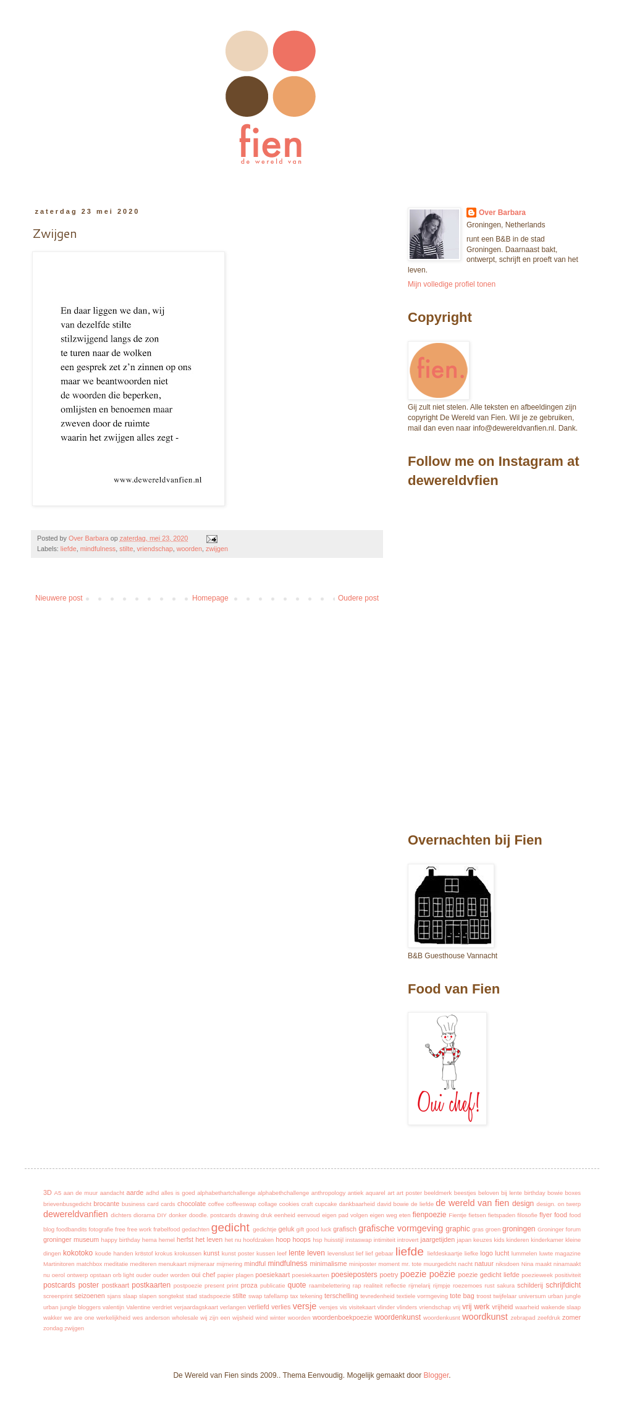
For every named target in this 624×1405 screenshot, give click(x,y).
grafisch (344, 1229)
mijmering (230, 1263)
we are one (79, 1317)
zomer (571, 1317)
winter (278, 1317)
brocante (106, 1203)
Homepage (210, 598)
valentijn (113, 1307)
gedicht (230, 1227)
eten (405, 1215)
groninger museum (71, 1239)
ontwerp (77, 1275)
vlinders (407, 1307)
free (120, 1229)
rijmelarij (419, 1285)
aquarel (376, 1192)
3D (47, 1192)
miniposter (362, 1263)
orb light (124, 1275)
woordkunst (485, 1317)
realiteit (373, 1285)
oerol (58, 1275)
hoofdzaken (258, 1239)
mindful (255, 1263)
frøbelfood (166, 1229)
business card (140, 1203)
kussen (265, 1253)
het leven (208, 1239)
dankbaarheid (357, 1203)
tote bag (462, 1295)
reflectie (395, 1285)
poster (88, 1285)
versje (304, 1306)
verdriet (162, 1307)
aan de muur (81, 1192)
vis (343, 1307)
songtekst (170, 1296)
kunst (211, 1253)
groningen (518, 1229)
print (232, 1285)
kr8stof (144, 1253)
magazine (568, 1253)
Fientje (457, 1215)
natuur (484, 1263)
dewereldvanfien (75, 1214)
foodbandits (71, 1229)
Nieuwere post (59, 598)
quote (296, 1285)
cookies (289, 1203)
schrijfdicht (563, 1285)
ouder (143, 1275)
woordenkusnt (441, 1317)
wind (262, 1317)
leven (316, 1253)
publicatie (272, 1285)
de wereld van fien (472, 1203)
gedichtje (264, 1229)
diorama (144, 1215)
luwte (546, 1253)
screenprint (57, 1296)
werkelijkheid (113, 1317)
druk (266, 1215)
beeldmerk (438, 1192)
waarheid (527, 1307)
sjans (113, 1296)
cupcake (326, 1203)
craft (307, 1203)
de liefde (422, 1203)
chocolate (191, 1203)
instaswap (358, 1239)
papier (225, 1275)
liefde (69, 548)
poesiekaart (272, 1274)
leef (282, 1253)
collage (267, 1203)
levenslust (340, 1253)
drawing (248, 1215)
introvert (408, 1239)
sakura (506, 1285)
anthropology (328, 1192)
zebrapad (522, 1317)
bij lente (511, 1192)
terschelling (341, 1295)
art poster (409, 1192)
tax (294, 1296)
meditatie (116, 1263)
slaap (130, 1296)
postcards (59, 1285)
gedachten (195, 1229)
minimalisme (328, 1263)
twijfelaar (504, 1296)
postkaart (115, 1285)
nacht (465, 1263)
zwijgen (217, 548)
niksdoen (507, 1263)
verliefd (258, 1306)
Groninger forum (559, 1229)
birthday (534, 1192)
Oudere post (358, 598)
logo (486, 1253)
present (214, 1285)
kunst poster (238, 1253)
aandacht (112, 1192)
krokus (163, 1253)
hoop (283, 1239)
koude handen (114, 1253)
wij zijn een (215, 1317)
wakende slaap (561, 1307)
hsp (317, 1239)
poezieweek (537, 1275)
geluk (286, 1229)
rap (357, 1285)
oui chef (203, 1274)
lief (359, 1253)
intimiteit (384, 1239)
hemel (167, 1239)
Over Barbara (502, 212)
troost (483, 1296)
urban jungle (564, 1296)
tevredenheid (377, 1296)
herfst (185, 1239)
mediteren (143, 1263)
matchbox (90, 1263)
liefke (471, 1253)
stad (191, 1296)
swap (255, 1296)
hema (149, 1239)
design (523, 1203)
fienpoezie (430, 1214)
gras (478, 1229)
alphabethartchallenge (226, 1192)
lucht (502, 1253)
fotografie (100, 1229)
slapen (147, 1296)
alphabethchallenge (283, 1192)
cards (168, 1203)
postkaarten (151, 1285)
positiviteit (568, 1275)
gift (300, 1229)
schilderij (530, 1285)
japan (464, 1239)
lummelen (525, 1253)
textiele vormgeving (422, 1296)
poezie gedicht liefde (488, 1274)
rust (489, 1285)
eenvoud (308, 1215)
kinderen (517, 1239)
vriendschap (154, 548)
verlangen (233, 1307)
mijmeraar (201, 1263)
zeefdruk (549, 1317)
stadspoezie (214, 1296)
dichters (121, 1215)
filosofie (527, 1215)
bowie (555, 1192)
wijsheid (242, 1317)
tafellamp (276, 1296)
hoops (301, 1239)
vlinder (386, 1307)
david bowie (392, 1203)
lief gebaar (379, 1253)
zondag (52, 1328)
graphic (457, 1229)
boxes (573, 1192)
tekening (311, 1296)
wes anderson (150, 1317)
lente (297, 1253)
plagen (244, 1275)
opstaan (100, 1275)
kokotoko (78, 1253)
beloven (488, 1192)
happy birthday (120, 1239)
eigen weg (383, 1215)
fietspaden (501, 1215)
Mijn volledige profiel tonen (451, 284)
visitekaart (362, 1307)
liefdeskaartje (445, 1253)
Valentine (138, 1307)
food (560, 1214)
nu (46, 1275)
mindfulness (98, 548)
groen (493, 1229)
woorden (189, 548)
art (390, 1192)
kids (499, 1239)
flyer (545, 1214)
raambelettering (329, 1285)
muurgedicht (440, 1263)
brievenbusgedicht (67, 1203)
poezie (413, 1274)
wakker (52, 1317)
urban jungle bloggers (72, 1307)
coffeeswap (241, 1203)
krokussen (187, 1253)
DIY (162, 1215)
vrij (456, 1307)
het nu (233, 1239)
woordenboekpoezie (343, 1317)
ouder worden (171, 1275)
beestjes (465, 1192)
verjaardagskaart (195, 1307)
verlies (280, 1306)
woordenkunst (397, 1317)
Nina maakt (536, 1263)
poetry (388, 1274)
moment (389, 1263)
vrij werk (475, 1306)
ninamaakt (567, 1263)
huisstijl (334, 1239)
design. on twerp (558, 1203)
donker (178, 1215)
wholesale (185, 1317)
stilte (126, 548)
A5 (58, 1192)
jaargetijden (437, 1239)
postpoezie (188, 1285)
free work (139, 1229)
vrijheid (502, 1306)
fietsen (477, 1215)
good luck (318, 1229)
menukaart (172, 1263)
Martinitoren (59, 1263)
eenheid (284, 1215)
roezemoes (467, 1285)
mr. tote (411, 1263)
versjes (328, 1307)
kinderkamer (547, 1239)
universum (532, 1296)
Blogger (436, 1375)
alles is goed (178, 1192)
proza (249, 1285)
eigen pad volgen (345, 1215)
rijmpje (441, 1285)
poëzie (442, 1274)
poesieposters (354, 1274)
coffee (216, 1203)
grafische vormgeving (400, 1228)
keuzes (482, 1239)
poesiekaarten (310, 1275)
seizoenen (90, 1295)
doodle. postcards (212, 1215)
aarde (135, 1192)
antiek (356, 1192)
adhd (152, 1192)
